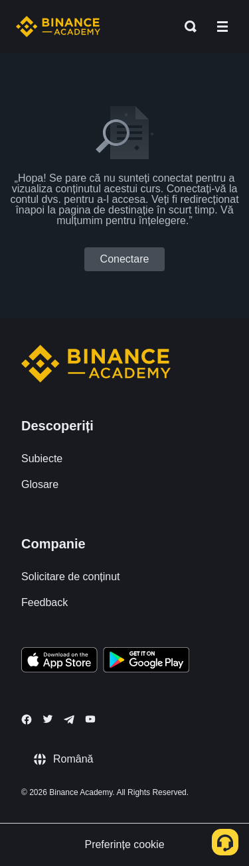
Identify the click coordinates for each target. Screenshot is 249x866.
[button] (222, 26)
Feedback (44, 602)
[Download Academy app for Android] (146, 661)
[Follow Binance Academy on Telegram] (69, 719)
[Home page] (58, 26)
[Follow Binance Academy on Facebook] (26, 719)
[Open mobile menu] (222, 26)
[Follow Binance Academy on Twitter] (47, 719)
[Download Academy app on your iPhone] (59, 661)
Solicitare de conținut (70, 576)
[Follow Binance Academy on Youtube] (90, 719)
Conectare (124, 259)
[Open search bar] (187, 26)
